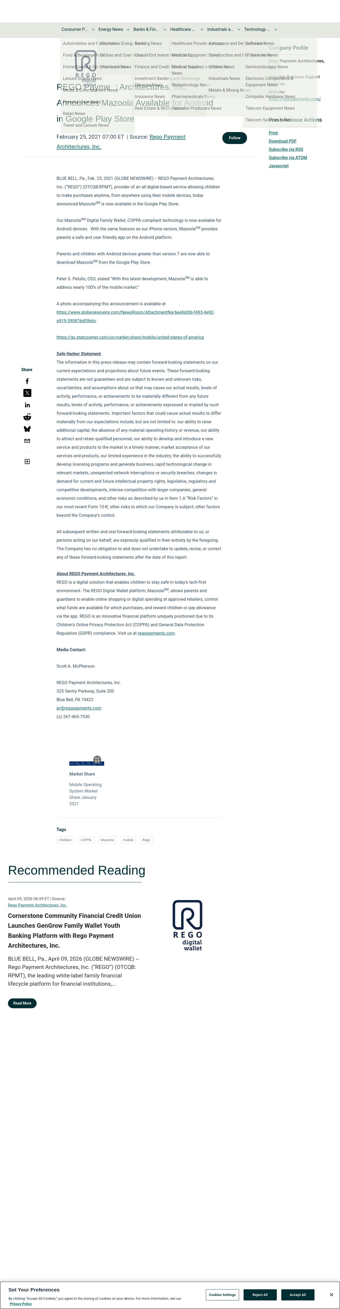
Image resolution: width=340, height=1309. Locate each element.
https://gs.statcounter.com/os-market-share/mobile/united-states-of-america (130, 337)
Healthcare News (183, 29)
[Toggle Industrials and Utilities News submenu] (238, 29)
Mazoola (107, 840)
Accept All (298, 1297)
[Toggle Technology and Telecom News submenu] (275, 29)
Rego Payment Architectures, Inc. (37, 905)
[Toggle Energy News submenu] (128, 29)
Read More (22, 1003)
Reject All (260, 1297)
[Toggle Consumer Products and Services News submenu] (93, 29)
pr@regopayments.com (79, 708)
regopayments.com (156, 633)
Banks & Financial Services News (146, 29)
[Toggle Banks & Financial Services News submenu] (165, 29)
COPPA (86, 840)
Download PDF (283, 141)
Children (65, 840)
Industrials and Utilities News (220, 29)
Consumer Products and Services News (75, 29)
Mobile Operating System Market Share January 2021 (85, 794)
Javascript (278, 165)
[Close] (331, 1296)
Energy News (111, 29)
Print (273, 132)
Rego (146, 840)
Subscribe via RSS (286, 149)
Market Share (82, 774)
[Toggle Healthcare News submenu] (202, 29)
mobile (128, 840)
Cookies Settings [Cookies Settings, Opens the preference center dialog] (222, 1297)
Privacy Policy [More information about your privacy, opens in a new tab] (21, 1306)
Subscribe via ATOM (288, 157)
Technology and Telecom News (257, 29)
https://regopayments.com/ (295, 98)
